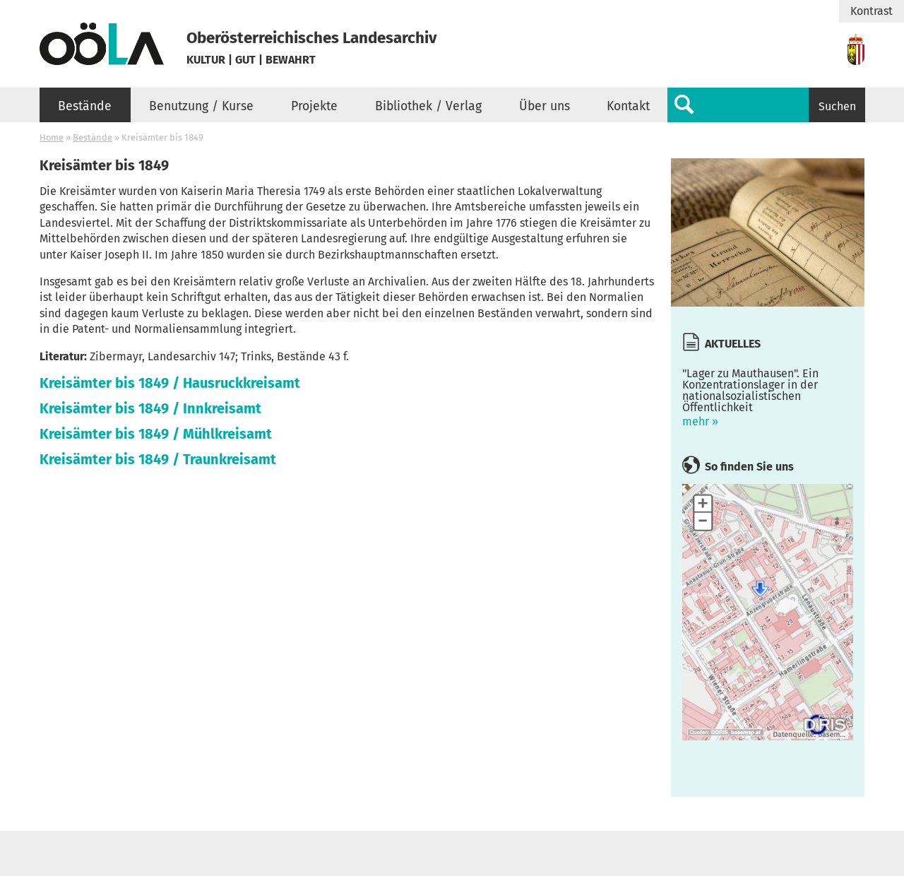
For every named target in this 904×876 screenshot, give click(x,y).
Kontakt (628, 106)
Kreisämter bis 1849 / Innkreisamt (150, 408)
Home (52, 137)
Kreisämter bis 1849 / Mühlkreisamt (156, 433)
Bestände (85, 106)
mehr (767, 394)
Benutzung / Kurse (201, 106)
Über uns (544, 106)
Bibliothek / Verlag (428, 106)
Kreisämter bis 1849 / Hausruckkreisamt (170, 382)
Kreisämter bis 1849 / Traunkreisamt (158, 459)
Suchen (837, 106)
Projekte (314, 106)
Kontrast (871, 11)
